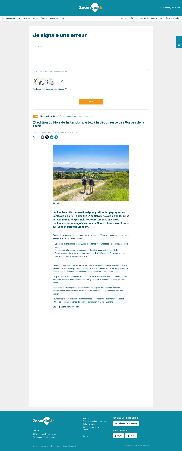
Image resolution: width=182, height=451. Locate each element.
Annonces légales (57, 18)
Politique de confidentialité (66, 446)
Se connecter (140, 18)
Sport (90, 116)
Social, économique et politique (94, 421)
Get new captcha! (62, 81)
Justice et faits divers (91, 427)
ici (77, 307)
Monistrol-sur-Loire (49, 116)
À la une (27, 18)
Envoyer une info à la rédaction (44, 437)
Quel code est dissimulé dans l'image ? (49, 89)
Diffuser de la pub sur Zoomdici (44, 434)
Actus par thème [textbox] (9, 18)
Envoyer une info (172, 18)
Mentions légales (47, 446)
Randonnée (83, 116)
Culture (70, 116)
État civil (44, 18)
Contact (36, 431)
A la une (86, 418)
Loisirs (75, 116)
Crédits (35, 446)
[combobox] (11, 18)
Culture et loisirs (89, 424)
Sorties (35, 18)
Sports (62, 116)
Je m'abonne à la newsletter (126, 423)
